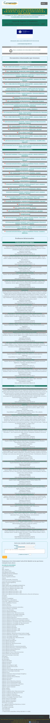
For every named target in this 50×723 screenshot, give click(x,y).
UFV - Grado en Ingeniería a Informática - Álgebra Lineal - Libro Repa (25, 129)
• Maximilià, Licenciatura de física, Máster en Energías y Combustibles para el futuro (24, 280)
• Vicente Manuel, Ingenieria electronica (25, 352)
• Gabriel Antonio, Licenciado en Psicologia (25, 504)
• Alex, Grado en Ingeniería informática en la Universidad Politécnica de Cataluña (25, 342)
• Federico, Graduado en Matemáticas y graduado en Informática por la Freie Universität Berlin (24, 429)
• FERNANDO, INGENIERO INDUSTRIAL (25, 272)
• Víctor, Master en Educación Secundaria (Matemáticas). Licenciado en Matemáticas (25, 485)
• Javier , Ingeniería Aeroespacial (24, 368)
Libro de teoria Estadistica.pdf (25, 204)
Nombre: (16, 545)
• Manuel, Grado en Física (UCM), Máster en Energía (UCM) (24, 414)
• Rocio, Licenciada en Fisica (24, 265)
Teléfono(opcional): (20, 546)
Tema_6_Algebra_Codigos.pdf (25, 132)
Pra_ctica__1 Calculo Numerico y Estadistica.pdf (25, 180)
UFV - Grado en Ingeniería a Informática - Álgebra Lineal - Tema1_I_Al (25, 126)
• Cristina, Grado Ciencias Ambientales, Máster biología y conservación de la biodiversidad (24, 461)
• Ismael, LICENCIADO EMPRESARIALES (25, 494)
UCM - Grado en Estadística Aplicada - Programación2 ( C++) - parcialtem (25, 211)
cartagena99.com (41, 717)
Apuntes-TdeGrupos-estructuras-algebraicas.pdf (25, 98)
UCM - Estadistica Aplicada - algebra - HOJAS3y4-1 (25, 109)
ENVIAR (5, 557)
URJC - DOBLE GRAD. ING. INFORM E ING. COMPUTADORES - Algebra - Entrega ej (24, 71)
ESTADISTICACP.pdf (24, 214)
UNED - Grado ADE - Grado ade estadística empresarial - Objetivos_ (24, 188)
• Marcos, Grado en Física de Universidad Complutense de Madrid (24, 439)
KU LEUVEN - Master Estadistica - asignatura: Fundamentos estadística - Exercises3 (24, 201)
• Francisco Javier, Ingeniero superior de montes (24, 512)
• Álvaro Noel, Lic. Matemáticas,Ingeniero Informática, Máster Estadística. (24, 313)
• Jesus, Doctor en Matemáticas (24, 304)
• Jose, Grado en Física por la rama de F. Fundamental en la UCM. (25, 255)
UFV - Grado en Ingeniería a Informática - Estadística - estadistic (25, 173)
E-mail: (16, 548)
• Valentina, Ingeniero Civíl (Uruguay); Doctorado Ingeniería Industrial (25, 323)
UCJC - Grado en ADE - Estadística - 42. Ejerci (24, 207)
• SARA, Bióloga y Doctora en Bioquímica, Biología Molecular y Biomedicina (25, 388)
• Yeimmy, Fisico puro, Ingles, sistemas (25, 377)
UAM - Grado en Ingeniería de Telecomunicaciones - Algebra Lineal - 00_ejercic (25, 101)
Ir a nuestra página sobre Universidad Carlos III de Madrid (24, 16)
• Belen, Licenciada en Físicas (25, 520)
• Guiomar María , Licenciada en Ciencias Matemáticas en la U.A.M (24, 478)
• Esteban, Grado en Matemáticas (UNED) (24, 359)
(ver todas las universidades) (9, 565)
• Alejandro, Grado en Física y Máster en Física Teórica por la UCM (24, 468)
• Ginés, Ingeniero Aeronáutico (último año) (25, 245)
